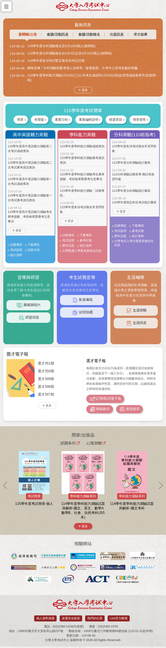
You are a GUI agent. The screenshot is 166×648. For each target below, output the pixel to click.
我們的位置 (94, 619)
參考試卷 (86, 240)
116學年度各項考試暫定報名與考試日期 (56, 60)
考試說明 (16, 250)
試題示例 (33, 250)
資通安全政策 (71, 619)
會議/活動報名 (89, 34)
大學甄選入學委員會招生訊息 (82, 250)
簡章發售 (141, 119)
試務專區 (16, 244)
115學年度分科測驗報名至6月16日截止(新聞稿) (61, 46)
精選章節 (116, 119)
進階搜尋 (129, 410)
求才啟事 (140, 34)
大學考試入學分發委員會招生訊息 (134, 243)
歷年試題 (68, 245)
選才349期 (46, 379)
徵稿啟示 (99, 410)
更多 (85, 90)
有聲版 (38, 119)
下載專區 (33, 244)
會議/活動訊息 (57, 34)
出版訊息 (117, 34)
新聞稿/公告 (28, 34)
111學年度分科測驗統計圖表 (131, 191)
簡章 (18, 119)
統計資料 (16, 255)
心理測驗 (96, 444)
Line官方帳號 (119, 619)
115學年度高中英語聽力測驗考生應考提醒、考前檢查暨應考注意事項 (30, 216)
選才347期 (46, 394)
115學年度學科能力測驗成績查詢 (82, 146)
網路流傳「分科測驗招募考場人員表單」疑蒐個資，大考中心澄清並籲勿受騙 (82, 68)
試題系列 (70, 444)
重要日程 (60, 119)
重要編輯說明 (89, 119)
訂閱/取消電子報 (105, 399)
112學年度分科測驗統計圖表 (131, 163)
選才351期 (46, 363)
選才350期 (46, 371)
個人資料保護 (45, 619)
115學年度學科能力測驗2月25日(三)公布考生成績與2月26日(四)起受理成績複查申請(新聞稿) (91, 77)
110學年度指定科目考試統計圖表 (134, 202)
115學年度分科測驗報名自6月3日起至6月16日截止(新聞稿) (69, 53)
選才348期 (46, 386)
